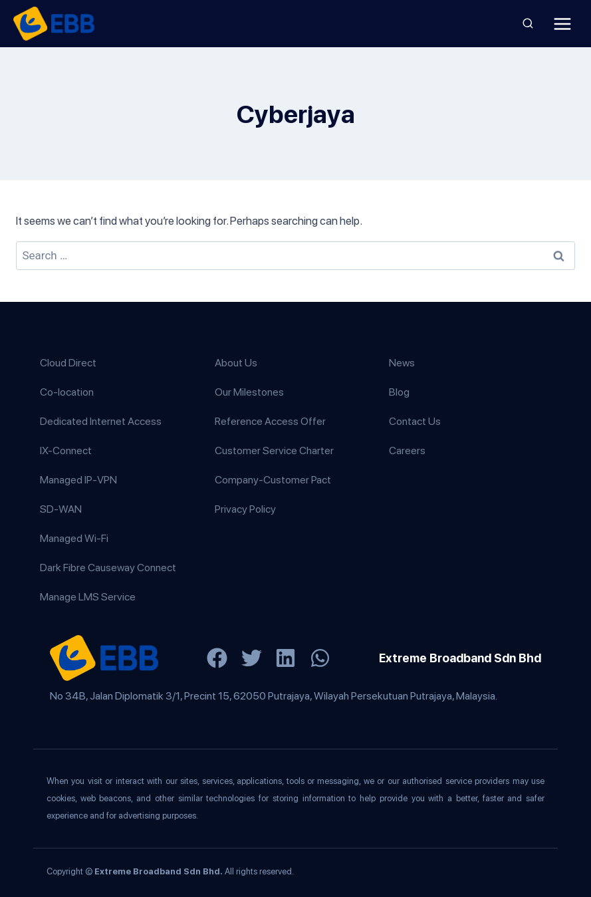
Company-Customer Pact (273, 479)
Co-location (67, 392)
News (402, 362)
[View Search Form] (528, 24)
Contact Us (415, 421)
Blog (399, 392)
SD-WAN (61, 509)
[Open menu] (562, 23)
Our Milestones (249, 392)
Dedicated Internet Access (101, 421)
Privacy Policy (245, 509)
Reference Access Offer (270, 421)
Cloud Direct (68, 362)
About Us (236, 362)
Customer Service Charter (274, 450)
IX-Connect (66, 450)
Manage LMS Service (88, 596)
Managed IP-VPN (78, 479)
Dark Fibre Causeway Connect (108, 567)
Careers (407, 450)
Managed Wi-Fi (74, 538)
